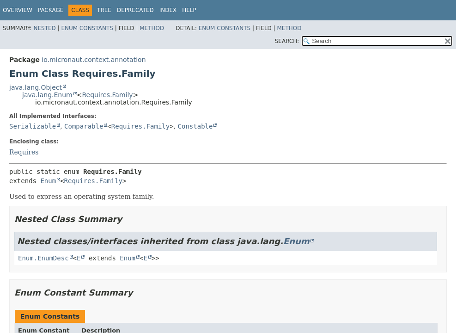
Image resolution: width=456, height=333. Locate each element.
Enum (48, 181)
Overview (17, 10)
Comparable (83, 126)
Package (50, 10)
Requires (23, 152)
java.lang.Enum (47, 95)
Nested (44, 28)
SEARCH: (287, 41)
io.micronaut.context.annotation (94, 59)
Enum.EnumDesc (43, 258)
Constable (195, 126)
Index (168, 10)
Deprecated (135, 10)
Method (152, 28)
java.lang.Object (35, 87)
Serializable (32, 126)
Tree (104, 10)
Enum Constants (87, 28)
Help (189, 10)
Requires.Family (107, 95)
